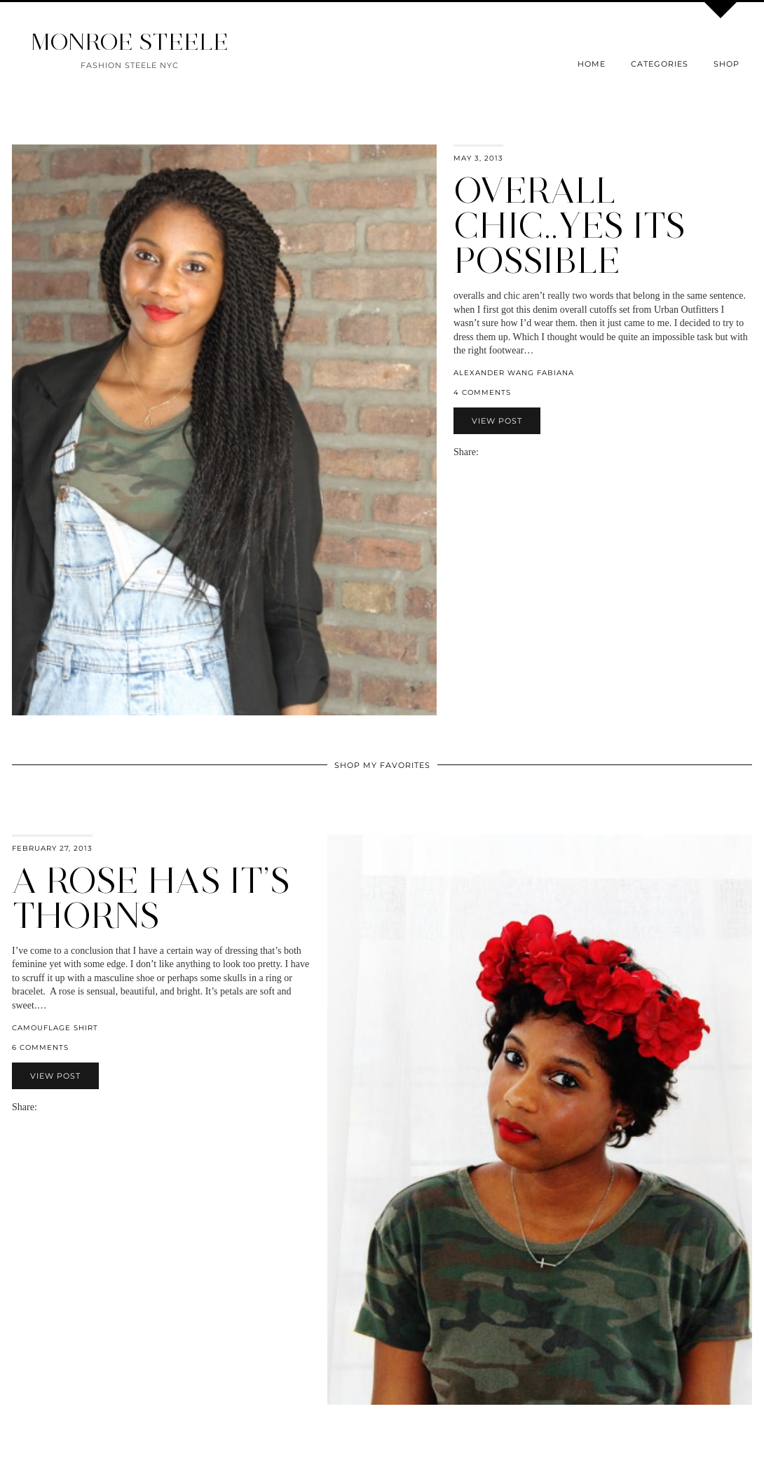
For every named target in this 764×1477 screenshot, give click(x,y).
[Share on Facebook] (491, 452)
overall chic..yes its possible (569, 225)
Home (592, 64)
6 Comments (40, 1047)
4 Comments (482, 392)
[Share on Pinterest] (505, 452)
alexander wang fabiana (513, 372)
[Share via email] (484, 452)
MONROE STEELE (129, 41)
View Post (497, 421)
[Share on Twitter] (498, 452)
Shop (726, 64)
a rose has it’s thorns (151, 898)
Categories (659, 64)
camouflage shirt (55, 1027)
